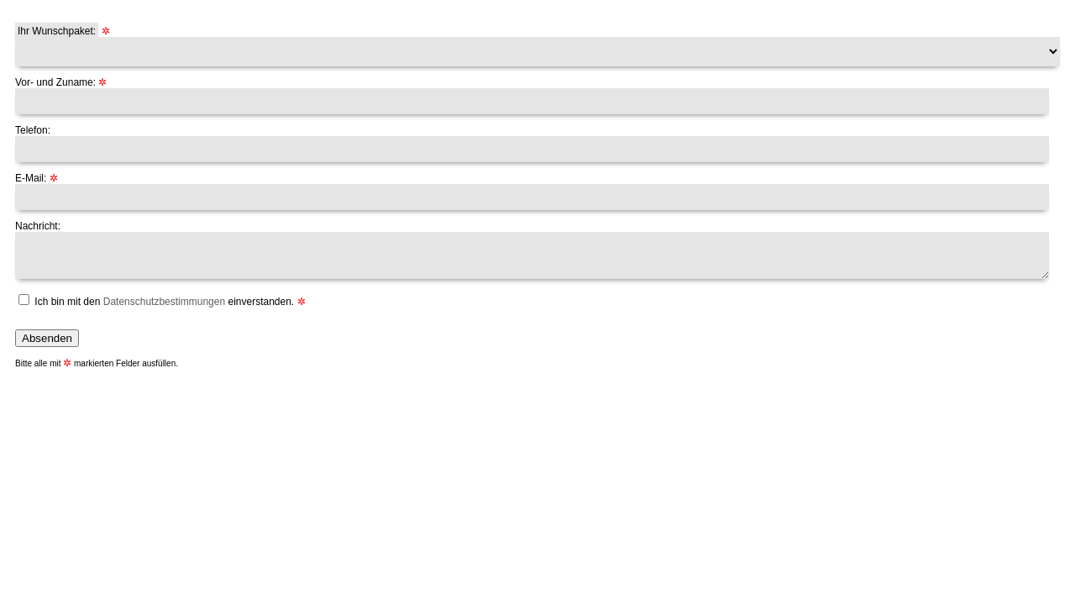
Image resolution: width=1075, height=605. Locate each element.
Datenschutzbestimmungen (164, 302)
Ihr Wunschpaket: (57, 31)
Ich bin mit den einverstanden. (164, 302)
